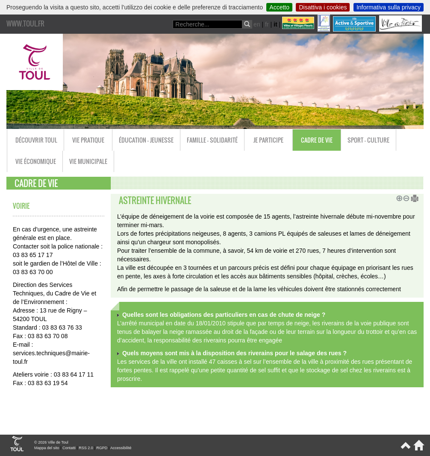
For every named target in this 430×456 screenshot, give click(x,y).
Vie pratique (88, 139)
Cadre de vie (317, 139)
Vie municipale (88, 161)
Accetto (279, 7)
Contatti (69, 448)
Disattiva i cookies (323, 7)
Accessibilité (121, 448)
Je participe (268, 139)
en (256, 24)
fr (267, 24)
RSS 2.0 (86, 448)
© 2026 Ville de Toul (51, 442)
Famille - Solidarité (212, 139)
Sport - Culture (368, 139)
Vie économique (35, 161)
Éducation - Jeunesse (146, 139)
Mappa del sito (46, 448)
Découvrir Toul (36, 139)
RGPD (101, 448)
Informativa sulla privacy (388, 7)
